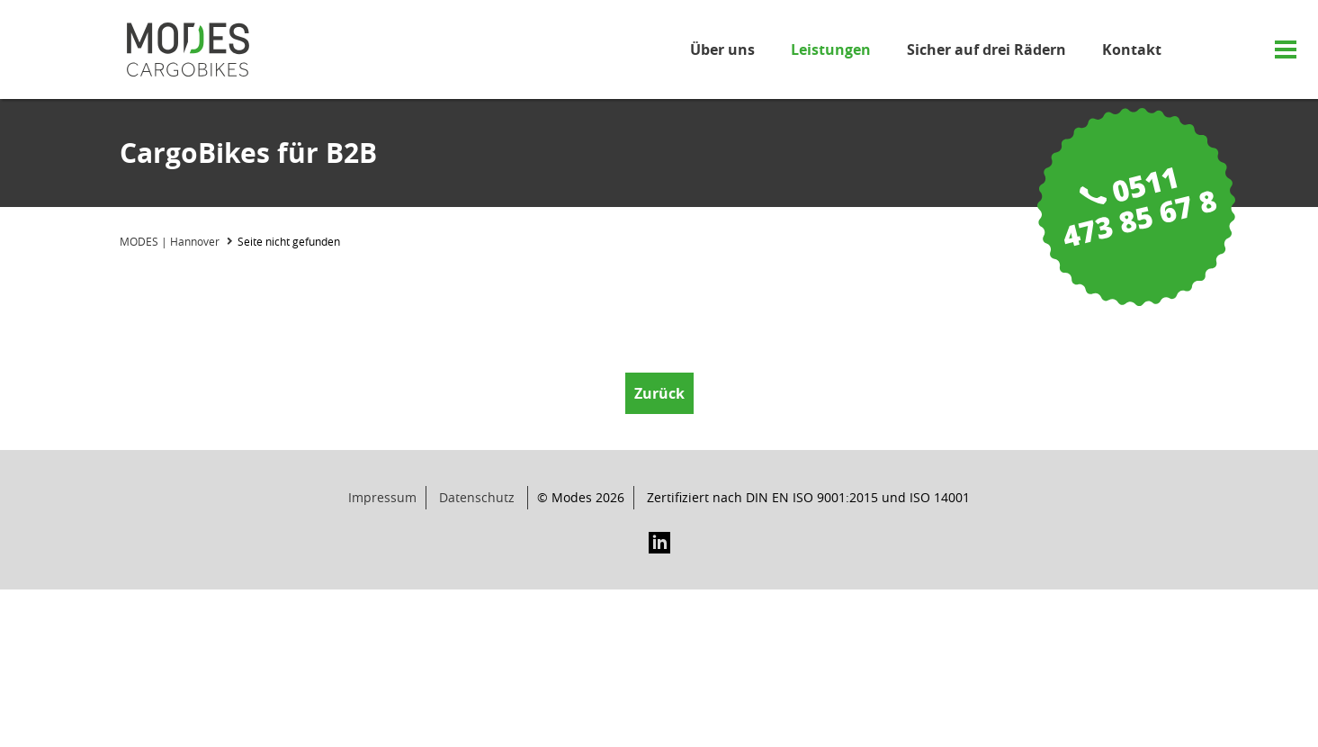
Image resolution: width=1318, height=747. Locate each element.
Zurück (659, 393)
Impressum (382, 497)
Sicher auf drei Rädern (986, 49)
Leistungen (831, 49)
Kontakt (1131, 49)
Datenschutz (477, 497)
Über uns (722, 49)
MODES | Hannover (170, 241)
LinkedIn (659, 543)
